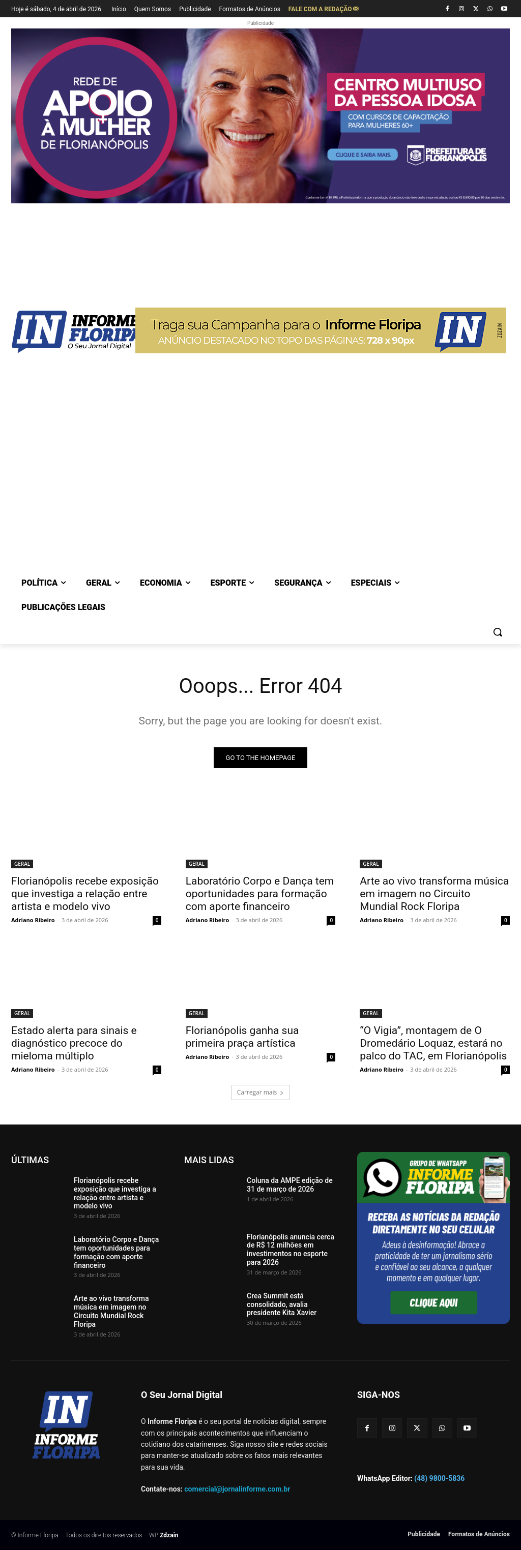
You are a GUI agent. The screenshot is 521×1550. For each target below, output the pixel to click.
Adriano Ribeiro (33, 920)
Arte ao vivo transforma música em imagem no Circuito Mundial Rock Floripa (434, 894)
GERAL (22, 864)
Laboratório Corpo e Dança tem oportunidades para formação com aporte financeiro (260, 894)
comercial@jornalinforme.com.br (237, 1489)
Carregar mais (260, 1092)
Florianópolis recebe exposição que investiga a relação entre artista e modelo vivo (85, 894)
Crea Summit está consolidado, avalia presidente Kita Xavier (281, 1304)
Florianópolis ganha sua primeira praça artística (242, 1037)
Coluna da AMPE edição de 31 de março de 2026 (290, 1184)
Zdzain (169, 1535)
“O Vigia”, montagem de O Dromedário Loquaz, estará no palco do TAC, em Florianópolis (433, 1043)
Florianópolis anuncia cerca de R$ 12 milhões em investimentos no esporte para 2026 (290, 1249)
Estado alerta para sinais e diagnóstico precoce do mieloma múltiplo (74, 1043)
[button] (497, 632)
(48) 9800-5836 (439, 1478)
